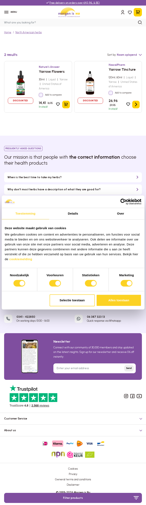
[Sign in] (122, 13)
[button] (73, 419)
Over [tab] (120, 213)
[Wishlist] (130, 13)
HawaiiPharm (117, 66)
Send (129, 369)
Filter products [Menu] (101, 498)
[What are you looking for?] (73, 24)
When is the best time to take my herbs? (34, 178)
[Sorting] (129, 56)
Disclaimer (73, 486)
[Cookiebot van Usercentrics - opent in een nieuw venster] (123, 202)
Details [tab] (73, 213)
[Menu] (11, 12)
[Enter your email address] (94, 370)
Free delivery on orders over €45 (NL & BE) (74, 2)
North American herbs (28, 33)
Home (7, 33)
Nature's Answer (49, 68)
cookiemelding (20, 259)
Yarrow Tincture (122, 70)
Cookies (73, 469)
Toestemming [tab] (25, 213)
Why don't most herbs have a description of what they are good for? (54, 190)
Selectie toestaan (72, 300)
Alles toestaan (118, 300)
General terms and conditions (73, 480)
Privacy (73, 475)
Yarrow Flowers (52, 72)
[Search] (140, 24)
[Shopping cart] (138, 13)
